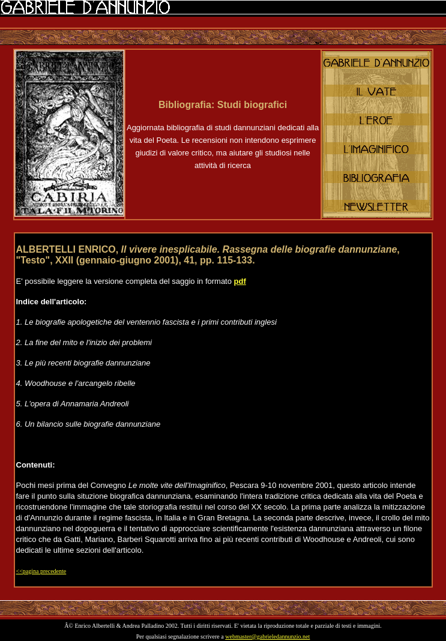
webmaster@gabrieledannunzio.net (267, 636)
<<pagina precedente (41, 571)
